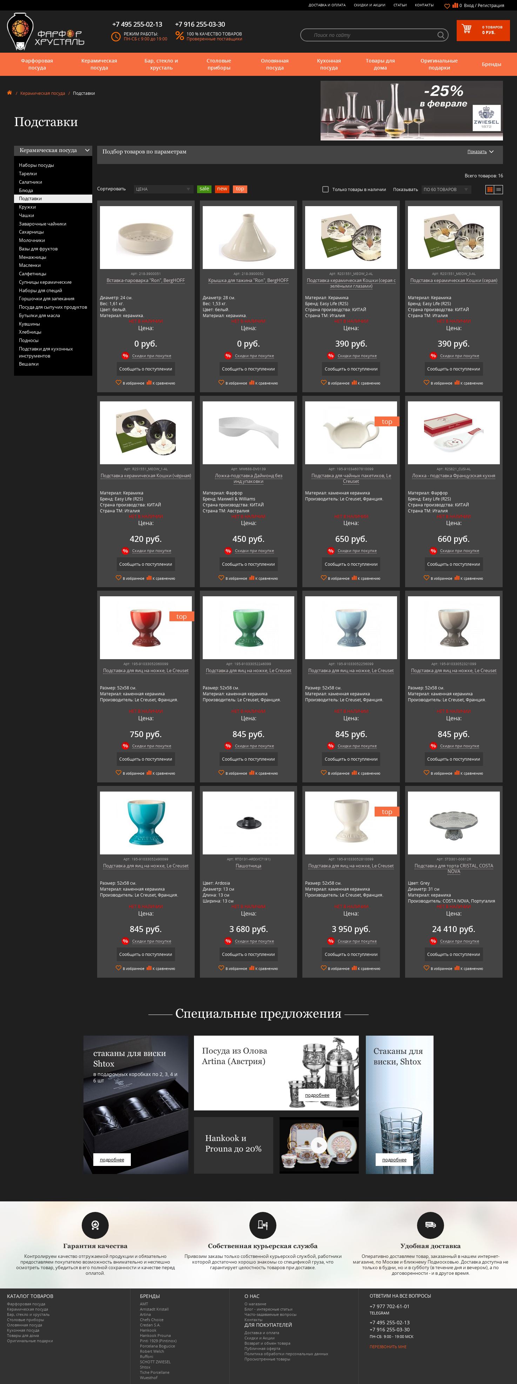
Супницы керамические (45, 282)
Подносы (29, 340)
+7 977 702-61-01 (390, 1306)
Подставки (30, 198)
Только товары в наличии (354, 189)
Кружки (27, 207)
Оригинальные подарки (439, 64)
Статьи (400, 4)
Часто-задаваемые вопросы (270, 1314)
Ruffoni (146, 1356)
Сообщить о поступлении (145, 369)
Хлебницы (30, 332)
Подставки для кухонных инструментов (46, 352)
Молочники (32, 240)
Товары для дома (380, 64)
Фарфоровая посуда (37, 64)
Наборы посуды (36, 165)
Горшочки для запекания (46, 298)
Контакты (424, 4)
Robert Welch (152, 1351)
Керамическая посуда (99, 64)
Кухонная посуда (329, 64)
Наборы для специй (40, 290)
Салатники (30, 182)
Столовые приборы (219, 64)
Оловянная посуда (275, 64)
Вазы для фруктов (38, 248)
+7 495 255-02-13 (390, 1322)
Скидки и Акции (369, 4)
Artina (145, 1314)
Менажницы (32, 257)
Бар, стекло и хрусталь (161, 64)
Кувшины (29, 324)
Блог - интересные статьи (268, 1309)
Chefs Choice (151, 1319)
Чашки (26, 215)
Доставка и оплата (327, 4)
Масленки (30, 265)
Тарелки (28, 173)
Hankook (148, 1330)
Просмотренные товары (267, 1359)
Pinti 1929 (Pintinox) (158, 1340)
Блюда (26, 190)
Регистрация (491, 5)
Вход (469, 5)
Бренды (491, 64)
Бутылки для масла (39, 315)
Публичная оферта (262, 1348)
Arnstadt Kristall (154, 1309)
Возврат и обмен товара (267, 1343)
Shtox (145, 1367)
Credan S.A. (150, 1324)
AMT (144, 1303)
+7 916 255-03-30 (390, 1329)
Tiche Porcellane (154, 1372)
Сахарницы (31, 232)
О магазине (255, 1303)
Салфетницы (32, 273)
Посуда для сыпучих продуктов (53, 307)
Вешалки (29, 364)
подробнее (112, 1159)
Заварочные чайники (42, 224)
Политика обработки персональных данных (286, 1353)
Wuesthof (148, 1377)
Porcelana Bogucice (157, 1346)
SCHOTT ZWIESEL (155, 1361)
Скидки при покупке (151, 355)
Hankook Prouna (155, 1335)
